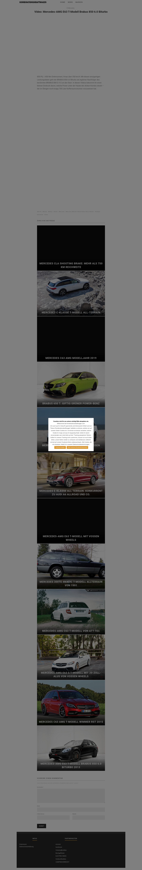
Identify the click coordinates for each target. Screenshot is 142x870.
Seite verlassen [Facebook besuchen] (77, 447)
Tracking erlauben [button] (60, 447)
